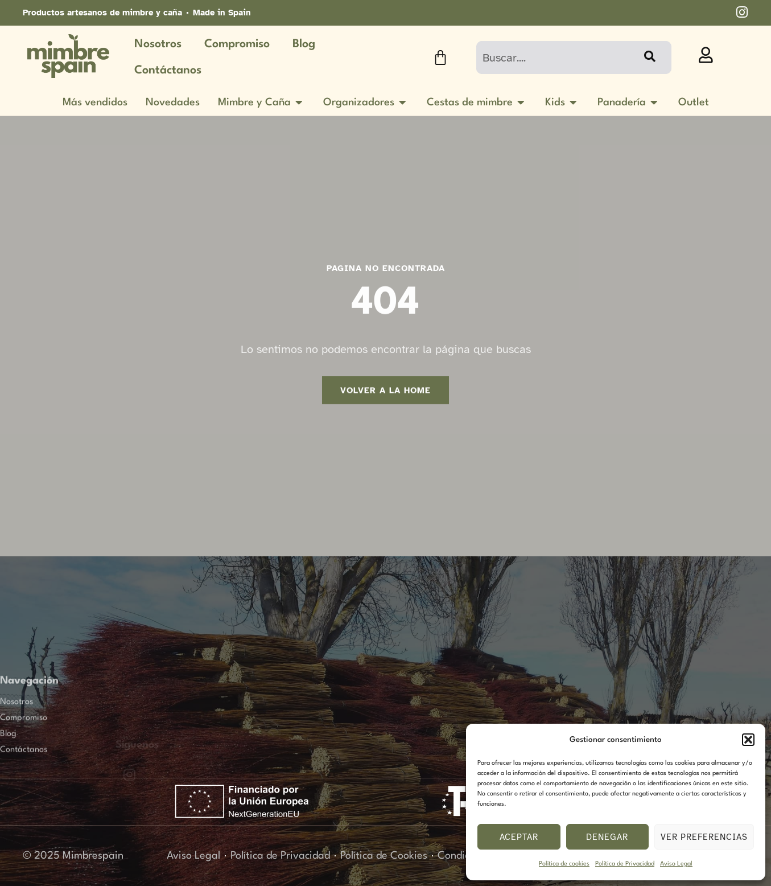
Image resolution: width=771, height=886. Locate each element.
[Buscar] (648, 57)
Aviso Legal (676, 864)
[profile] (706, 55)
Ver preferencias (704, 837)
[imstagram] (741, 12)
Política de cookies (564, 864)
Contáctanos (167, 70)
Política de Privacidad (624, 864)
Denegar (607, 837)
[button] (748, 739)
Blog (303, 44)
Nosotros (158, 44)
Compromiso (237, 44)
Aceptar (519, 837)
